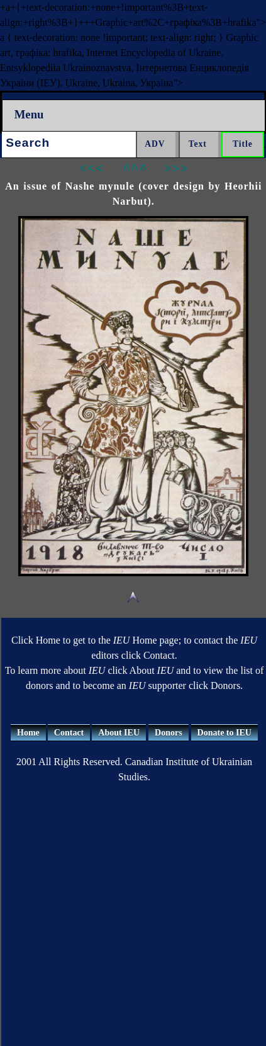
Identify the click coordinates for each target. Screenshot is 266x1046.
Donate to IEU (224, 732)
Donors (168, 732)
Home (28, 732)
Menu (29, 114)
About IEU (119, 732)
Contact (69, 732)
